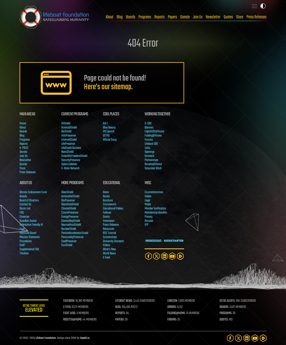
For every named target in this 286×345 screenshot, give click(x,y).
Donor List (25, 208)
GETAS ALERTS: (227, 301)
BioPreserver (68, 200)
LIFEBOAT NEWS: (124, 301)
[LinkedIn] (164, 256)
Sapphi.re (85, 338)
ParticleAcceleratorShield (74, 233)
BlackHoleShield (70, 204)
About (109, 17)
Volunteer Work (153, 168)
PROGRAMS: (226, 313)
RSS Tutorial (109, 233)
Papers (172, 17)
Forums (149, 140)
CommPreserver (69, 212)
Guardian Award (28, 221)
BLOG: (118, 307)
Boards (130, 17)
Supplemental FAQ (29, 249)
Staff (22, 245)
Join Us (197, 17)
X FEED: (67, 307)
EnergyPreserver (70, 217)
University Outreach (113, 241)
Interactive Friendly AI (31, 225)
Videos (106, 245)
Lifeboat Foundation (46, 338)
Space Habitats (69, 164)
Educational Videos (113, 208)
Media (148, 204)
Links (147, 148)
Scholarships (110, 237)
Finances (24, 217)
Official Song (109, 140)
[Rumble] (180, 256)
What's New (109, 249)
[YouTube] (172, 256)
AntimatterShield (70, 196)
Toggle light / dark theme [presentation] (263, 6)
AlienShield (67, 192)
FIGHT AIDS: (69, 313)
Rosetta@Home (153, 164)
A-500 (148, 123)
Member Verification (155, 208)
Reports (159, 17)
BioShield (66, 131)
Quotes (228, 17)
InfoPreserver (68, 135)
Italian (148, 196)
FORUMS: (172, 319)
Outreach (149, 156)
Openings (150, 152)
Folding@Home (153, 135)
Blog (120, 17)
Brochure (108, 200)
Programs (144, 17)
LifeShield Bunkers (71, 148)
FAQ (22, 212)
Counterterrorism (154, 192)
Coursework (109, 204)
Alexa (106, 192)
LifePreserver (68, 144)
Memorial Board (28, 233)
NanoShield (67, 152)
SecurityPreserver (70, 160)
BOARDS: (224, 307)
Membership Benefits (156, 212)
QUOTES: (224, 319)
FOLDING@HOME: (176, 313)
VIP (146, 225)
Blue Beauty (109, 127)
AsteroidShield (69, 127)
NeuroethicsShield (71, 225)
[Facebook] (148, 256)
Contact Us (25, 204)
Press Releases (256, 17)
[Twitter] (156, 256)
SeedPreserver (69, 241)
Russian (149, 221)
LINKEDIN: (172, 301)
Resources (108, 229)
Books (106, 196)
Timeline (24, 253)
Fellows (107, 212)
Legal (147, 200)
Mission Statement (30, 237)
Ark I (105, 123)
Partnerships (151, 160)
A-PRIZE (24, 148)
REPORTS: (120, 313)
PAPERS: (119, 319)
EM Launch (108, 131)
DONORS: (172, 307)
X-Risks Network (70, 168)
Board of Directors (29, 200)
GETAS (106, 135)
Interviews (108, 221)
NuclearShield (68, 229)
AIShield (65, 123)
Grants (106, 217)
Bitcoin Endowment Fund (33, 192)
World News (109, 253)
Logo (22, 229)
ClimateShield (68, 208)
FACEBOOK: (69, 301)
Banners (149, 127)
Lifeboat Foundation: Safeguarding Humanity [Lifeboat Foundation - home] (55, 17)
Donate (185, 17)
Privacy (148, 217)
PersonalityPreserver (72, 237)
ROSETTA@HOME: (72, 319)
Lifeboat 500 (151, 144)
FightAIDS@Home (154, 131)
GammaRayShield (70, 221)
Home (23, 123)
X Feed (106, 257)
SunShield (66, 245)
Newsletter (213, 17)
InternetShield (69, 140)
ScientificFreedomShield (74, 156)
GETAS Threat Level (34, 309)
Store (239, 17)
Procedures (26, 241)
